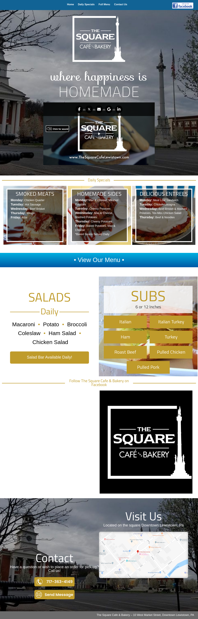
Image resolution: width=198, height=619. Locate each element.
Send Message (54, 595)
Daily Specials (86, 4)
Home (70, 4)
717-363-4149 (54, 582)
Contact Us (120, 4)
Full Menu (104, 4)
